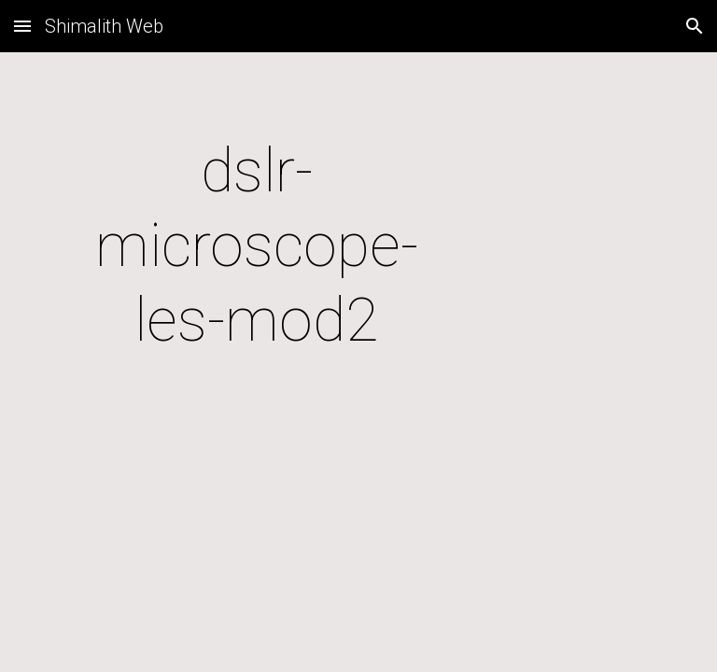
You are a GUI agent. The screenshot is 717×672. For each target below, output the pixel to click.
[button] (22, 25)
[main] (256, 246)
